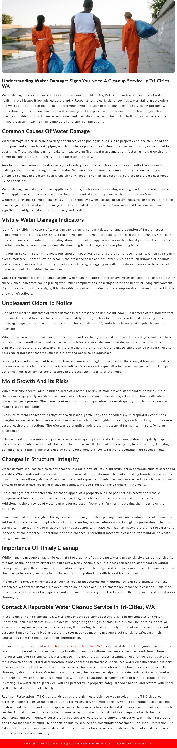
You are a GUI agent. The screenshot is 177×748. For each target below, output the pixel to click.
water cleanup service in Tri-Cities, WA (73, 646)
